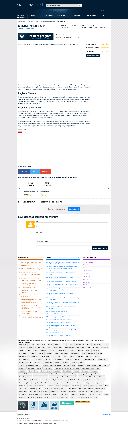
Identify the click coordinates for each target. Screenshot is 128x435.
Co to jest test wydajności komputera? (59, 322)
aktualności (33, 16)
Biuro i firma (53, 340)
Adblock (45, 365)
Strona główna (22, 21)
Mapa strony (20, 423)
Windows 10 (52, 350)
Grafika (87, 340)
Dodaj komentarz (100, 248)
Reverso (50, 386)
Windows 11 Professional (75, 350)
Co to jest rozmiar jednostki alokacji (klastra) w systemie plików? (62, 326)
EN (19, 419)
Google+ (45, 171)
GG (59, 356)
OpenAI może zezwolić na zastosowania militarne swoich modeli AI (31, 274)
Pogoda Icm (70, 383)
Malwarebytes (75, 353)
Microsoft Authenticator (40, 377)
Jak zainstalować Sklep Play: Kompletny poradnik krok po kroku (64, 303)
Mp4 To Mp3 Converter (60, 380)
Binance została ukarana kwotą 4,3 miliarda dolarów (30, 312)
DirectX (21, 362)
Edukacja (46, 340)
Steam (56, 353)
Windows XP (80, 347)
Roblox (106, 394)
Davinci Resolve (69, 347)
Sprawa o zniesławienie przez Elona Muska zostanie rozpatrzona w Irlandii (31, 269)
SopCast (88, 276)
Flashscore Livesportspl (43, 397)
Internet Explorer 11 (25, 374)
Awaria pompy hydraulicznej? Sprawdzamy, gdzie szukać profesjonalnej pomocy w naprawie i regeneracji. (63, 268)
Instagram (94, 371)
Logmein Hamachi (95, 374)
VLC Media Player (34, 356)
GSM (31, 340)
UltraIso (88, 350)
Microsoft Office (99, 377)
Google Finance (45, 371)
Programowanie (38, 340)
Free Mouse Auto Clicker (72, 368)
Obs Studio (43, 383)
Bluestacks (74, 394)
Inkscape (57, 362)
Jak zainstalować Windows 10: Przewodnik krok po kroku (63, 273)
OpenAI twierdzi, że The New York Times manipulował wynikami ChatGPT (32, 279)
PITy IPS (88, 282)
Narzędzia (39, 21)
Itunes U (55, 397)
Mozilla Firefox (46, 380)
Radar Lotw (22, 386)
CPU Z (54, 356)
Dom (92, 340)
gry (103, 16)
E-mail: (38, 227)
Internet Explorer (90, 359)
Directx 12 (22, 368)
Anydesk (32, 353)
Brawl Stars (83, 394)
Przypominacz (90, 262)
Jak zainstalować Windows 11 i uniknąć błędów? (62, 281)
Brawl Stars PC (38, 362)
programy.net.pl (37, 420)
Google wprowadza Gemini (28, 287)
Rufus (35, 350)
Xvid (64, 344)
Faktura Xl (74, 397)
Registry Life (61, 21)
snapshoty (49, 16)
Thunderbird (104, 347)
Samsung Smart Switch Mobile (70, 386)
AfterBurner (91, 353)
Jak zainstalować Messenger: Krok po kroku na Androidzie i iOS (62, 307)
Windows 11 (43, 350)
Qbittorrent (100, 383)
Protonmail (80, 383)
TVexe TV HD (89, 273)
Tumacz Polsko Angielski (51, 389)
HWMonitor (22, 344)
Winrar (50, 344)
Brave (73, 365)
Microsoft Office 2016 (85, 377)
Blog (102, 11)
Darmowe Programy (21, 16)
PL (17, 419)
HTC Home (89, 279)
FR (24, 419)
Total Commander (58, 359)
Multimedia (68, 340)
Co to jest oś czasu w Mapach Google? (60, 335)
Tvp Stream (72, 389)
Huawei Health (67, 371)
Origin (83, 353)
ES (21, 419)
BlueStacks (89, 356)
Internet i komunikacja (78, 340)
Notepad (35, 383)
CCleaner (70, 344)
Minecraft (57, 344)
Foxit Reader (23, 353)
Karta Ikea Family (71, 374)
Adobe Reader (80, 344)
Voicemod (65, 362)
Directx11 (31, 368)
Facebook (24, 171)
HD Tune (95, 347)
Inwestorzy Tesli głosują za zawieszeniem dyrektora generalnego (32, 316)
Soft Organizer (44, 191)
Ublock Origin (23, 391)
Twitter (34, 171)
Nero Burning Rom (24, 383)
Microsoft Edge (102, 359)
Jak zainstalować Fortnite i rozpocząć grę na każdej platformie (63, 285)
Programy (31, 21)
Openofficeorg (54, 383)
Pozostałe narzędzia (49, 21)
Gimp (88, 344)
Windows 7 (99, 391)
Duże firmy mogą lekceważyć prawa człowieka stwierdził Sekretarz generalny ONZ (31, 263)
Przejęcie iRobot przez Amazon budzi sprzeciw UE (31, 295)
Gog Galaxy (22, 371)
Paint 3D (28, 362)
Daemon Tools (97, 344)
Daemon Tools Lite (91, 365)
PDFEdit (48, 359)
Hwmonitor (85, 371)
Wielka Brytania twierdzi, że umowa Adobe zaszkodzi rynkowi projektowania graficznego (31, 301)
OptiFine (97, 356)
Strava (106, 386)
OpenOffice (69, 359)
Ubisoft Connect (99, 389)
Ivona (30, 347)
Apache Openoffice (55, 365)
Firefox (65, 356)
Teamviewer (22, 389)
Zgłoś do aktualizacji (92, 55)
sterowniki (75, 16)
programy (61, 16)
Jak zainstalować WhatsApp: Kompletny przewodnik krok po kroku (63, 289)
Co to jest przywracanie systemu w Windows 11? (63, 330)
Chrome (100, 353)
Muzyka (27, 340)
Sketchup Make (57, 347)
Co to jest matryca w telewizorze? (58, 311)
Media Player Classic (25, 377)
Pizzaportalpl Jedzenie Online (88, 397)
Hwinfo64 (76, 371)
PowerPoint (48, 362)
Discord (72, 356)
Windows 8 (62, 350)
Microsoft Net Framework (69, 377)
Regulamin (26, 423)
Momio (82, 362)
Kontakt (31, 423)
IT (25, 419)
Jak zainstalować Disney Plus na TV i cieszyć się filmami (62, 294)
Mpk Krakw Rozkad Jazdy (77, 380)
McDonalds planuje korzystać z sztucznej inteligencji (29, 284)
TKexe (87, 285)
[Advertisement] (64, 70)
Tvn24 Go (63, 389)
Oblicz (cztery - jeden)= (42, 242)
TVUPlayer (89, 271)
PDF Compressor (24, 359)
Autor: (37, 222)
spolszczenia (91, 16)
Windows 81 (22, 394)
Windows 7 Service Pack (86, 391)
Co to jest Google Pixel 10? (57, 333)
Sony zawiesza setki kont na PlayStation (29, 291)
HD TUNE (31, 344)
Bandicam (96, 350)
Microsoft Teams (40, 347)
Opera (63, 383)
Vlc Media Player (43, 391)
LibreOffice (22, 356)
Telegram (32, 389)
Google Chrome (33, 371)
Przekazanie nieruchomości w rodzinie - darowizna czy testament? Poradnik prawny (64, 263)
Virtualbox (33, 391)
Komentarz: (39, 232)
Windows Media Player (35, 394)
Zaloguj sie (74, 209)
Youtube (51, 423)
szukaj (80, 5)
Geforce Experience (88, 368)
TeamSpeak (74, 362)
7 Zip (105, 344)
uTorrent (28, 350)
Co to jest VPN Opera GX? (56, 314)
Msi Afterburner (91, 380)
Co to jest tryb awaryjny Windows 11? (59, 317)
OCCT (88, 347)
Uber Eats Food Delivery (86, 389)
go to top (105, 414)
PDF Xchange (45, 356)
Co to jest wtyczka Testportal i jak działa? (60, 320)
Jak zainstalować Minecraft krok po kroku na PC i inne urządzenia (64, 278)
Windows (47, 394)
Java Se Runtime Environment (55, 374)
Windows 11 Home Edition (68, 391)
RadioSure (88, 265)
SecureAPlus (89, 288)
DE (28, 419)
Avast (49, 347)
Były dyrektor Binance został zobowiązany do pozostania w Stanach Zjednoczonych (32, 307)
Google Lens (56, 371)
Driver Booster (41, 344)
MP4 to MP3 (78, 359)
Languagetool (83, 374)
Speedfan (92, 386)
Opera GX (40, 353)
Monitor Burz (35, 380)
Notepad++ (49, 353)
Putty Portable (90, 383)
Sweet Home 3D (90, 268)
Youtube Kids (64, 397)
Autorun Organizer (29, 191)
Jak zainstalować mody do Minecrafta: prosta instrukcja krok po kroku (64, 298)
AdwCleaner (22, 347)
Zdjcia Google (64, 394)
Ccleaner (80, 365)
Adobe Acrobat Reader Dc (32, 365)
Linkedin (40, 423)
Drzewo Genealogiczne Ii (26, 397)
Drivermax (80, 356)
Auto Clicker (64, 353)
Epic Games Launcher (95, 394)
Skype (21, 350)
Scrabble (84, 386)
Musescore (101, 380)
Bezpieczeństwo (99, 340)
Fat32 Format (59, 368)
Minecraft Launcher (37, 359)
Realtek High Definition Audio (37, 386)
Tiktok (39, 389)
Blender (66, 365)
